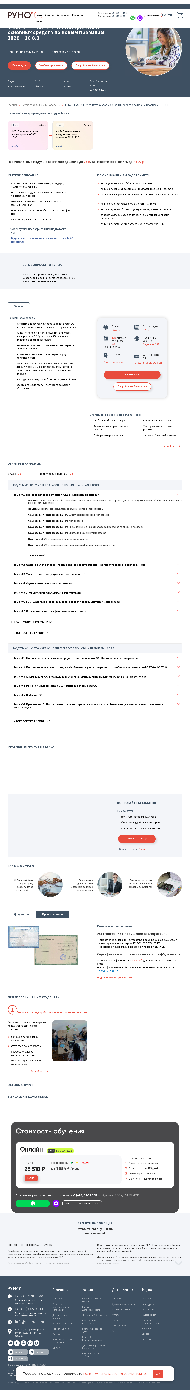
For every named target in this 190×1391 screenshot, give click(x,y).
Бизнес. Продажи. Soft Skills (91, 1355)
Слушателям (63, 15)
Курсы (39, 15)
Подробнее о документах (112, 979)
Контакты (57, 1348)
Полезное (147, 1340)
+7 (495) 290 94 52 (85, 1197)
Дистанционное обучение (60, 1318)
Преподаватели (52, 915)
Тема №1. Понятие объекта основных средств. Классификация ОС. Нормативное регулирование (76, 659)
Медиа (39, 21)
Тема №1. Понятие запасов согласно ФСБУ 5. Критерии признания (56, 495)
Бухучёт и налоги (150, 1310)
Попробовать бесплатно (91, 65)
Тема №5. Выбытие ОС (28, 696)
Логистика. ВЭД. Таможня (94, 1316)
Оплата (116, 1316)
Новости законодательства (151, 1323)
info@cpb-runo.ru (29, 1323)
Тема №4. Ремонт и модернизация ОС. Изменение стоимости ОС (55, 687)
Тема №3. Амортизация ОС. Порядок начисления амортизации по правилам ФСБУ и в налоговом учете (80, 677)
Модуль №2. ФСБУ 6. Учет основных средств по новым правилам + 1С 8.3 (64, 649)
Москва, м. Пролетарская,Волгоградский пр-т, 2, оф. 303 (29, 1334)
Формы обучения (121, 1310)
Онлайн (19, 306)
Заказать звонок (151, 15)
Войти (167, 15)
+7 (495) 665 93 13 (115, 16)
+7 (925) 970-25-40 (107, 972)
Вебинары (147, 1300)
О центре (49, 15)
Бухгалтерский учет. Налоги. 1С (92, 1301)
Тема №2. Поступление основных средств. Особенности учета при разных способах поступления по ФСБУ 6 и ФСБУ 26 (90, 668)
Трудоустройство (121, 1326)
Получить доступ (138, 839)
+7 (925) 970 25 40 (29, 1297)
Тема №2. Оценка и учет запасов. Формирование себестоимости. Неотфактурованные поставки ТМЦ (79, 566)
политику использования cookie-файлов (117, 1374)
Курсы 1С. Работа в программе (92, 1339)
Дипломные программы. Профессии (94, 1347)
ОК (161, 1374)
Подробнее (169, 446)
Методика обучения (62, 1324)
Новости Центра (60, 1329)
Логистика (147, 1329)
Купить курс (19, 65)
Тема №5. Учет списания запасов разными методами (48, 593)
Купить (31, 1179)
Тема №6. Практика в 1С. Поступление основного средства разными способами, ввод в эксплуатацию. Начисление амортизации (88, 706)
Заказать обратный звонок (35, 1205)
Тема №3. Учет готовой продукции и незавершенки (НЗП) (51, 575)
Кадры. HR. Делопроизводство (92, 1310)
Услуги (115, 1332)
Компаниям (77, 15)
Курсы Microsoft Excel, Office (89, 1323)
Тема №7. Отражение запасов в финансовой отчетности (50, 612)
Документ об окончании (124, 1305)
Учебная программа (52, 65)
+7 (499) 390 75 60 (115, 13)
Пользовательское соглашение (62, 1342)
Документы (21, 915)
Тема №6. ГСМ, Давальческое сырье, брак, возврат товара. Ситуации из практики (67, 603)
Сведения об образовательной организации (61, 1308)
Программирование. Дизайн (92, 1331)
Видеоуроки (148, 1305)
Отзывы (56, 1335)
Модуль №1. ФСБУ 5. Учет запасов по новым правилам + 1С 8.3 (57, 486)
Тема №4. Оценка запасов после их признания (43, 584)
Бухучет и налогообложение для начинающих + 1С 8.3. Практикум (42, 240)
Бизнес (145, 1334)
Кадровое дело (149, 1316)
